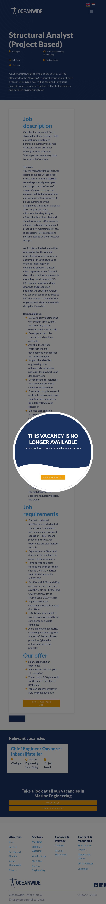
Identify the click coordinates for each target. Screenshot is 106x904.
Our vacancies (53, 477)
